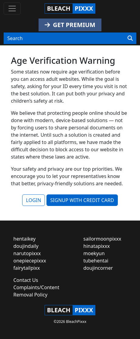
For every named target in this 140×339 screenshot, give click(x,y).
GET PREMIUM (70, 25)
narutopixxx (27, 253)
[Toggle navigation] (12, 8)
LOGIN (33, 200)
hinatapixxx (97, 246)
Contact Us (25, 280)
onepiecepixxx (29, 260)
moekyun (94, 253)
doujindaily (26, 246)
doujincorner (98, 268)
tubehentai (96, 260)
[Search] (130, 38)
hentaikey (24, 238)
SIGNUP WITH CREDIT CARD (82, 200)
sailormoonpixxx (102, 238)
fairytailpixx (26, 268)
